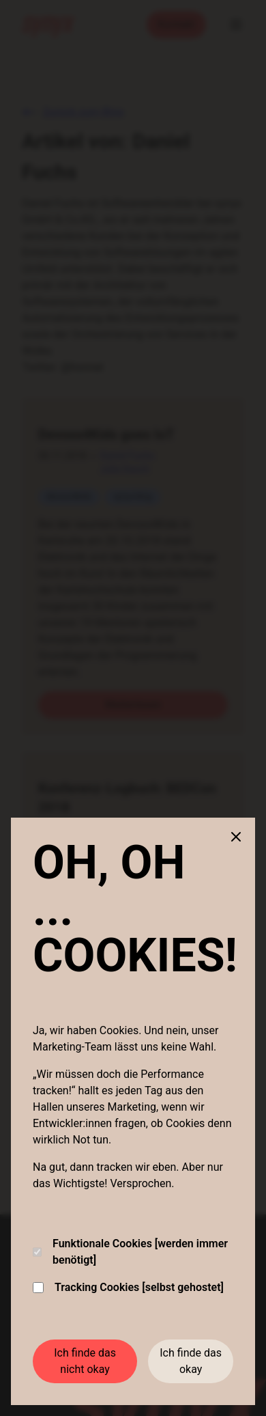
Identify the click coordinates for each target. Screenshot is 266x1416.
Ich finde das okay (191, 1361)
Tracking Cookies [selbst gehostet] (128, 1287)
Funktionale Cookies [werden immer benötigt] (130, 1251)
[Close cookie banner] (236, 837)
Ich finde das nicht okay (85, 1361)
